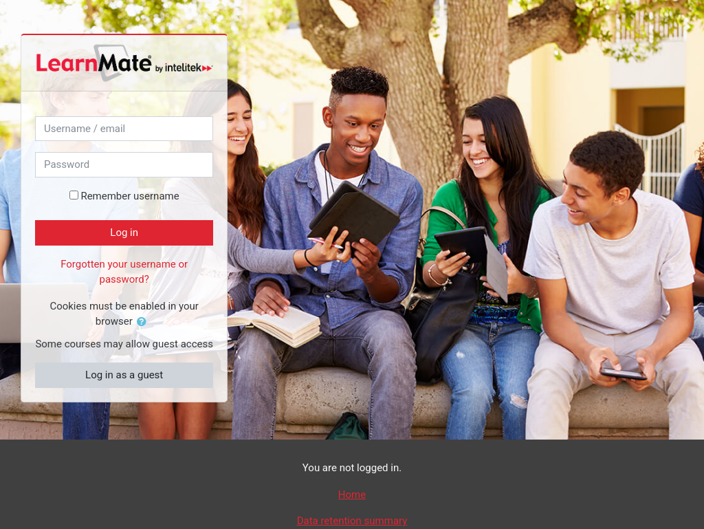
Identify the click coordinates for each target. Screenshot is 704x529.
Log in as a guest (124, 375)
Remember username (129, 196)
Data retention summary (352, 521)
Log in (124, 232)
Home (352, 494)
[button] (144, 322)
